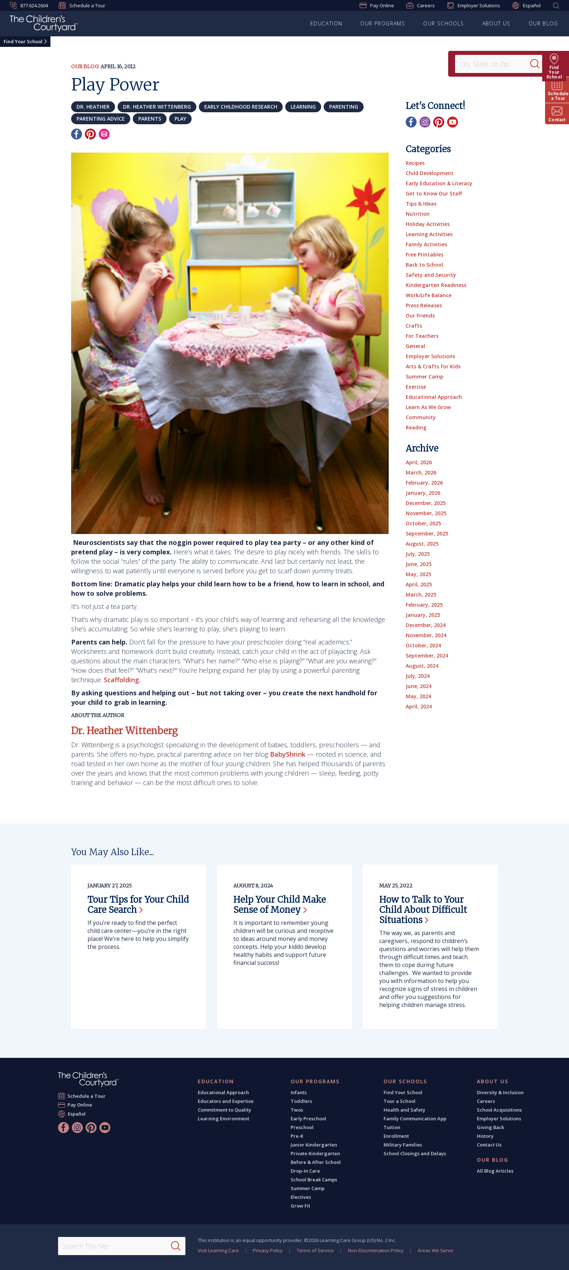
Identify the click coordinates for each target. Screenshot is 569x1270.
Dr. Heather (93, 106)
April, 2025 (419, 584)
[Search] (538, 64)
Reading (416, 427)
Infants (299, 1092)
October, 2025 (423, 523)
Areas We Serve (435, 1250)
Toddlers (301, 1101)
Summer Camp (424, 376)
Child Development (430, 173)
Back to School (424, 264)
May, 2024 (418, 696)
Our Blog (543, 23)
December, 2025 (426, 502)
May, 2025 (418, 574)
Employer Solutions (473, 5)
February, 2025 (424, 604)
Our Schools (443, 23)
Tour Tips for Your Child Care (138, 904)
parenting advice (101, 118)
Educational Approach (434, 396)
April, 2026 (419, 462)
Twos (297, 1110)
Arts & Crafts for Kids (433, 366)
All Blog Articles (495, 1171)
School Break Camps (314, 1179)
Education (326, 23)
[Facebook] (76, 134)
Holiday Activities (428, 224)
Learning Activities (429, 234)
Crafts (414, 325)
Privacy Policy (268, 1250)
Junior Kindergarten (314, 1145)
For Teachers (422, 335)
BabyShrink (288, 754)
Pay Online (377, 5)
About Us (496, 23)
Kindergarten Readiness (436, 285)
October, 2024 (423, 645)
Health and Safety (404, 1110)
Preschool (302, 1127)
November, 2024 (426, 635)
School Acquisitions (499, 1110)
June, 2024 (418, 686)
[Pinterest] (90, 134)
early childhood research (240, 106)
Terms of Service (315, 1250)
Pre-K (297, 1136)
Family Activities (426, 244)
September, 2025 (427, 533)
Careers (420, 5)
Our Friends (420, 315)
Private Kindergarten (315, 1153)
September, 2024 (427, 655)
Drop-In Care (305, 1171)
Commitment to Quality (224, 1110)
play (180, 118)
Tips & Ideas (421, 203)
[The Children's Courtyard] (44, 24)
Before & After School (316, 1162)
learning (303, 106)
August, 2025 (422, 543)
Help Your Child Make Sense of (279, 904)
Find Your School (23, 41)
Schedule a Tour (82, 5)
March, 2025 (421, 594)
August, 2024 (422, 665)
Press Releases (424, 305)
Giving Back (490, 1127)
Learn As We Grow (428, 407)
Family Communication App (415, 1118)
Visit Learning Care (218, 1250)
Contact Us (489, 1145)
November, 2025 (426, 513)
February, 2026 (424, 482)
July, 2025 (418, 553)
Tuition (392, 1127)
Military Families (403, 1145)
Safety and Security (431, 274)
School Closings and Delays (415, 1153)
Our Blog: (85, 66)
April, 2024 (419, 706)
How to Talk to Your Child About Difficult (423, 910)
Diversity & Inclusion (500, 1092)
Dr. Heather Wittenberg (157, 106)
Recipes (415, 162)
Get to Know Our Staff (434, 193)
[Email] (104, 134)
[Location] (495, 64)
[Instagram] (424, 122)
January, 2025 (423, 614)
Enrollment (396, 1136)
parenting (343, 106)
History (485, 1136)
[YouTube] (452, 122)
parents (149, 118)
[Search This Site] (121, 1246)
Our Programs (382, 23)
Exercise (416, 386)
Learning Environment (223, 1118)
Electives (301, 1197)
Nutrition (418, 213)
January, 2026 (423, 492)
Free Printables (424, 254)
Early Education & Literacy (439, 183)
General (415, 346)
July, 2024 (418, 675)
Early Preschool (308, 1118)
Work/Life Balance (428, 295)
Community (421, 417)
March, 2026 (421, 472)
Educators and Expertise (226, 1101)
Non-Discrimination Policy (376, 1250)
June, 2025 (418, 564)
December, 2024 (426, 625)
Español (526, 5)
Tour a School (400, 1101)
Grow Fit (300, 1206)
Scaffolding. (122, 679)
